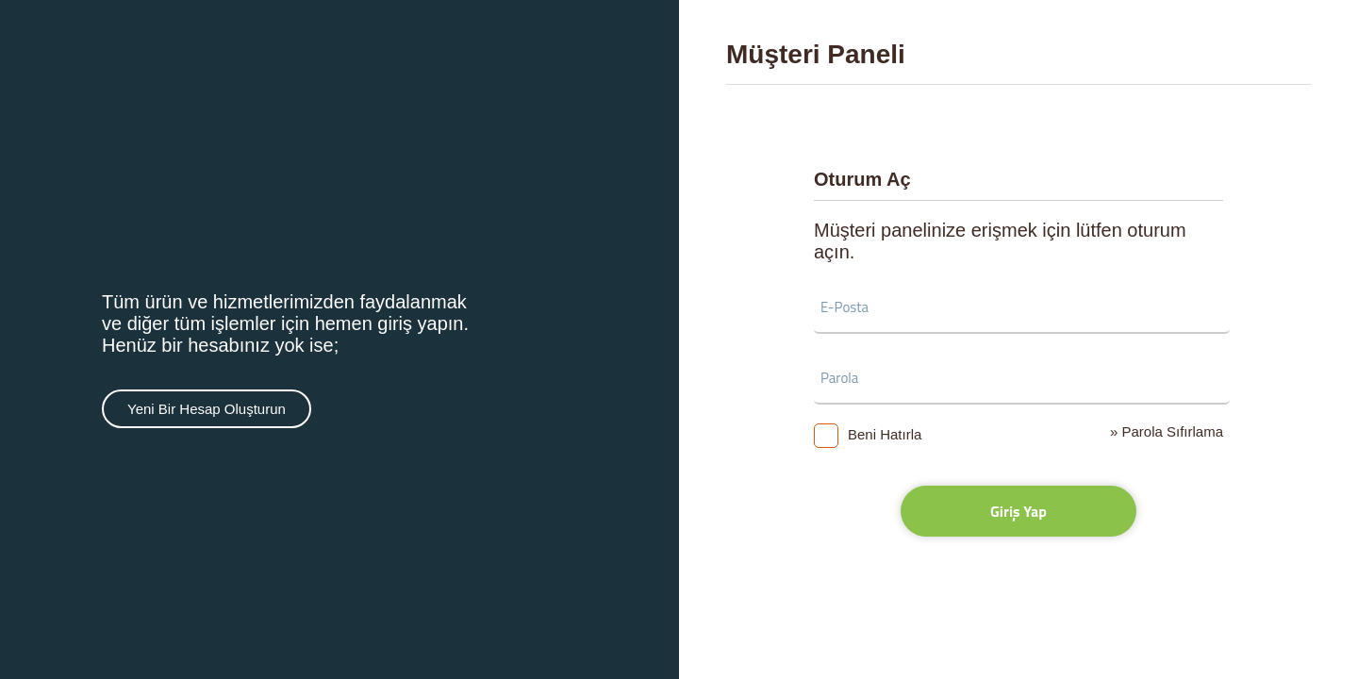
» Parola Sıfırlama (1166, 431)
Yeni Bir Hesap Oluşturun (206, 409)
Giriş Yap (1018, 511)
